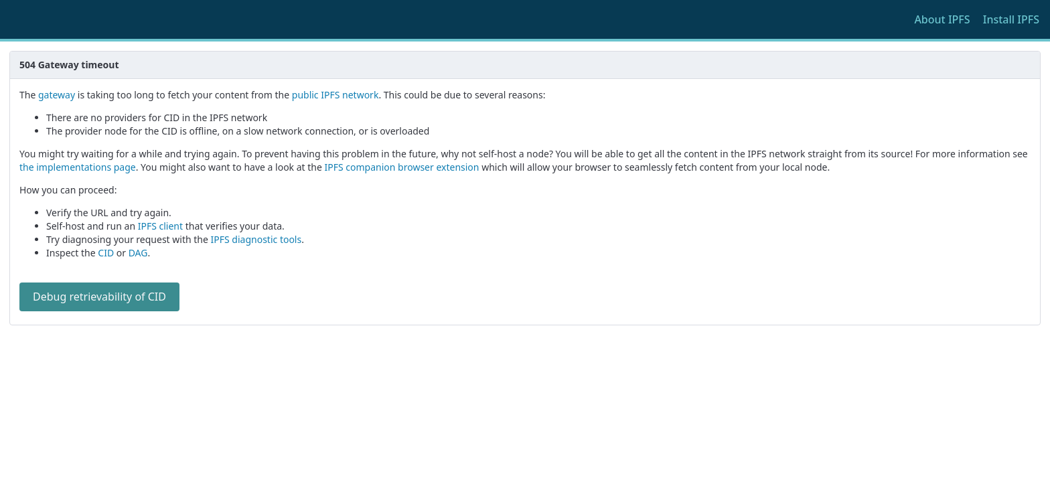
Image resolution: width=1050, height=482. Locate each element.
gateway (56, 94)
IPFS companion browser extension (402, 167)
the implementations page (77, 167)
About (942, 19)
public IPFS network (335, 94)
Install (1011, 19)
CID (106, 252)
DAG (138, 252)
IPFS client (160, 226)
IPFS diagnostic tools (256, 239)
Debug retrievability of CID (99, 296)
